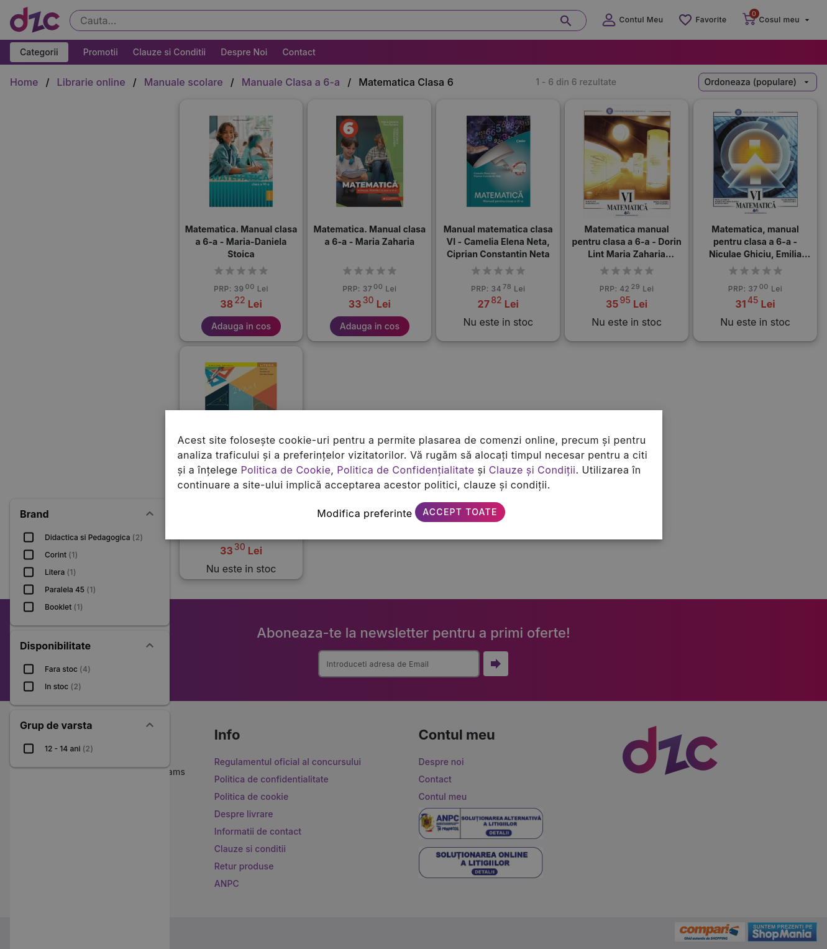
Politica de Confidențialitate (405, 470)
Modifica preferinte (364, 513)
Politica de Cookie (285, 470)
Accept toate (460, 512)
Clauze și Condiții (532, 470)
